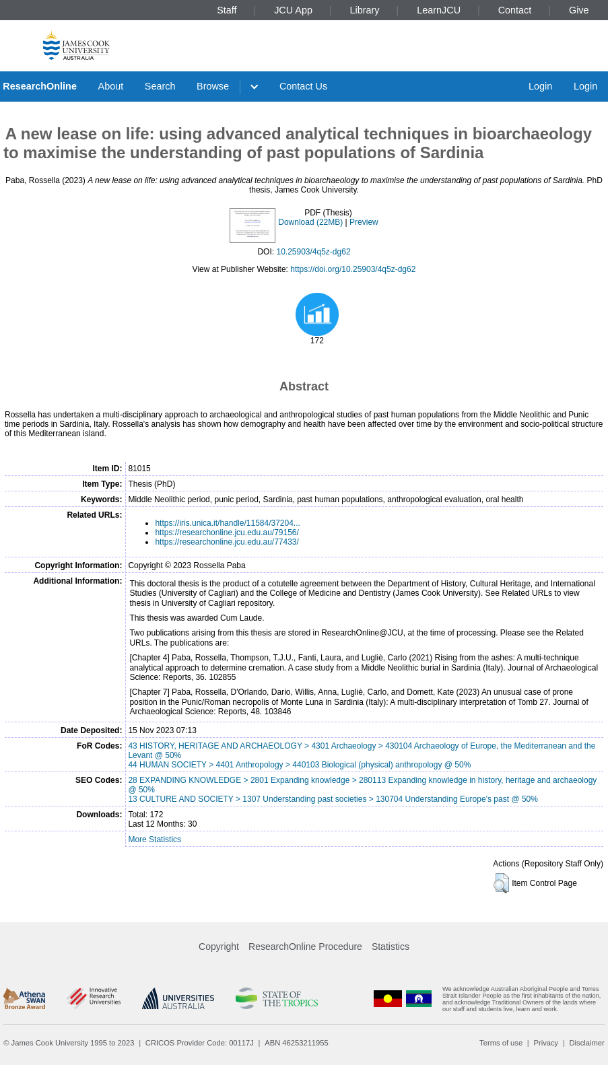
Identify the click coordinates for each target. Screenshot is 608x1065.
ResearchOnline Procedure (305, 946)
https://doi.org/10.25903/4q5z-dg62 (352, 269)
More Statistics (154, 839)
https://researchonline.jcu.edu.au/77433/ (226, 542)
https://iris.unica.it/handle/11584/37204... (227, 523)
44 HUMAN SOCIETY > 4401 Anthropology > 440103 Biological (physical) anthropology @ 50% (299, 764)
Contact (515, 10)
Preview (363, 222)
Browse (213, 86)
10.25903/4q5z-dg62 (313, 251)
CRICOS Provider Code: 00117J (199, 1043)
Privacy (545, 1043)
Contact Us (303, 86)
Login (540, 86)
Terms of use (500, 1043)
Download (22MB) (310, 222)
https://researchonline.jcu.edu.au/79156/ (226, 532)
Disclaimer (587, 1043)
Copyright (219, 946)
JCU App (293, 10)
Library (365, 10)
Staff (226, 10)
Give (579, 10)
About (111, 86)
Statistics (390, 946)
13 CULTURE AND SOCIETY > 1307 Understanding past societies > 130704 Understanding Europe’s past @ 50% (333, 799)
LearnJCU (439, 10)
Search (160, 86)
